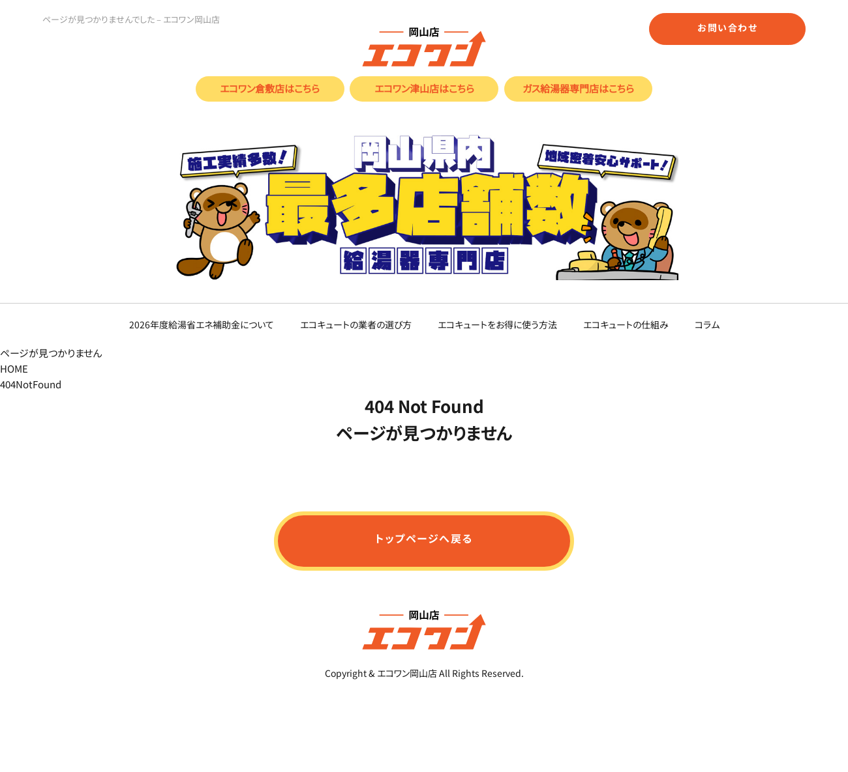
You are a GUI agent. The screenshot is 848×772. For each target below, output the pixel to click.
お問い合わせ (727, 27)
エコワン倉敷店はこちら (270, 88)
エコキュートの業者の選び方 (356, 324)
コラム (707, 324)
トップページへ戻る (424, 538)
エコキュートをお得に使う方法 (497, 324)
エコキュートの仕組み (626, 324)
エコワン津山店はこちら (424, 88)
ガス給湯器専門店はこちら (578, 88)
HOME (14, 368)
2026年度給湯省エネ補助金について (201, 324)
